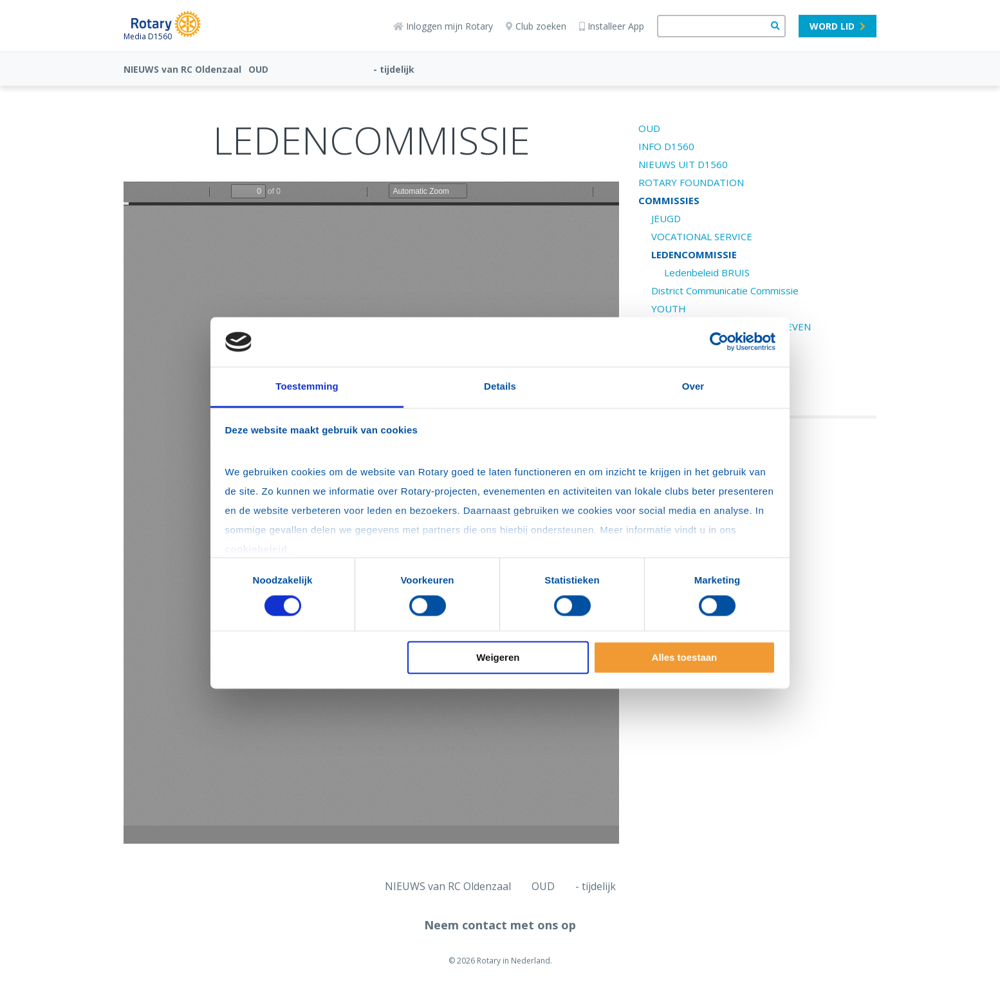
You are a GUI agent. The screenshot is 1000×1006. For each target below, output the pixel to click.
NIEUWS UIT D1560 (683, 164)
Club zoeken (536, 26)
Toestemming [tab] (306, 386)
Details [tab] (500, 386)
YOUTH (668, 308)
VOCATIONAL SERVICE (701, 236)
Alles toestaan (685, 657)
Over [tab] (693, 386)
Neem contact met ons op (500, 925)
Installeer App (611, 26)
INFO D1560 (666, 146)
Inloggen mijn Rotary (443, 26)
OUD (258, 69)
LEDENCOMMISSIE (694, 254)
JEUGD (666, 218)
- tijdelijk (393, 69)
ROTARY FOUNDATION (691, 182)
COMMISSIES (668, 200)
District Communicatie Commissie (725, 290)
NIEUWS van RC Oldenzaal (182, 69)
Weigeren (497, 657)
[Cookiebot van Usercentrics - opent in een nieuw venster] (719, 342)
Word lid (838, 26)
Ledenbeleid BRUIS (707, 272)
